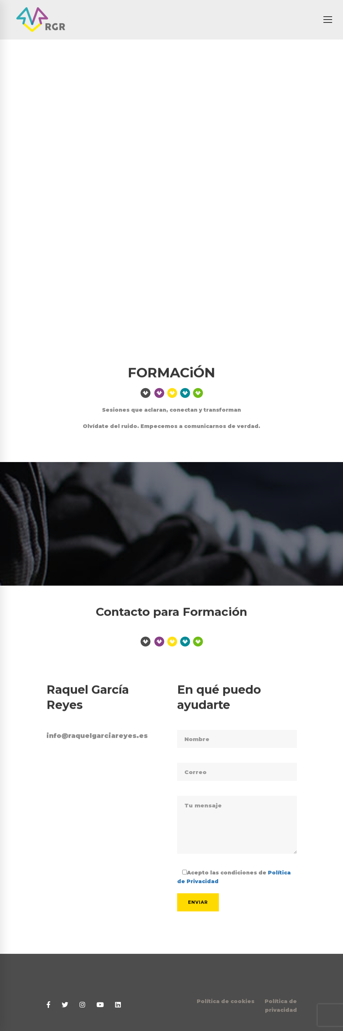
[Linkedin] (118, 1005)
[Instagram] (82, 1005)
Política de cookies (225, 1001)
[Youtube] (100, 1005)
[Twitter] (65, 1005)
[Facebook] (48, 1005)
